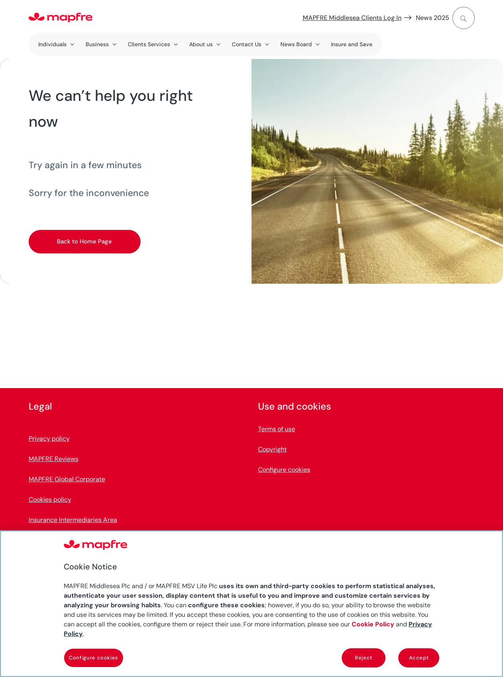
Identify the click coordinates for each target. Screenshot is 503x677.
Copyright (272, 449)
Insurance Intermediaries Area (73, 520)
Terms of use (276, 429)
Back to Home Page (84, 241)
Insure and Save (351, 44)
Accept (419, 657)
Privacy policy (49, 438)
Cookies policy (50, 499)
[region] (251, 603)
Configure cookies (284, 469)
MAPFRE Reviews (53, 459)
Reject (363, 657)
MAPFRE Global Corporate (67, 479)
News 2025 (432, 18)
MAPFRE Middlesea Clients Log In (352, 18)
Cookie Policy (373, 624)
